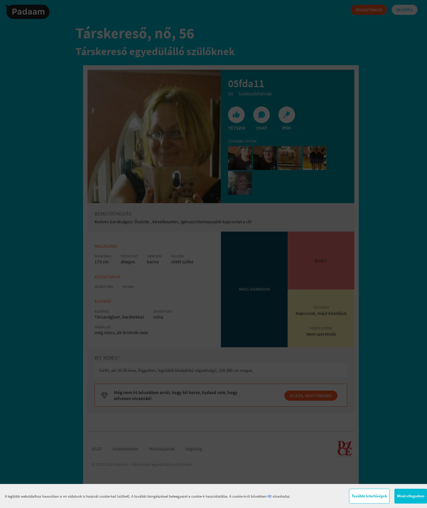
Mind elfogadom (410, 496)
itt (269, 496)
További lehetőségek (369, 496)
